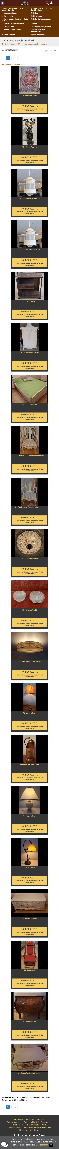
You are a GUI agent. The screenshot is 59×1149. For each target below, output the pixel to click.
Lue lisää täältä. (42, 1145)
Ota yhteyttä (35, 1130)
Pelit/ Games (8, 27)
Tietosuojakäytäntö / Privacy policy (38, 1122)
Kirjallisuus (36, 16)
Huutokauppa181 (13, 44)
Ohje (44, 1125)
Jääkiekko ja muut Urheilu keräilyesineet (42, 9)
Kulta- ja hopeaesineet (41, 19)
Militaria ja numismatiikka (13, 24)
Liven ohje (23, 1130)
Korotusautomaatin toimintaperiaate (37, 1127)
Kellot (34, 13)
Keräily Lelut (7, 16)
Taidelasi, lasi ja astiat (41, 27)
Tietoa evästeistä (14, 1122)
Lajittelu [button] (47, 50)
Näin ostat (29, 1119)
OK (51, 1145)
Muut (34, 24)
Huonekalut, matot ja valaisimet (35, 44)
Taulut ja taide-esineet (11, 30)
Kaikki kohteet (8, 34)
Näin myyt (40, 1119)
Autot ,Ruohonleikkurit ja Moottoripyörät (12, 9)
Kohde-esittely (14, 1127)
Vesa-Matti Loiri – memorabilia (39, 30)
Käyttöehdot (18, 1125)
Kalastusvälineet (9, 13)
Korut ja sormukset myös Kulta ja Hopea (15, 20)
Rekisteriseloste (33, 1125)
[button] (51, 3)
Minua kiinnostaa (38, 35)
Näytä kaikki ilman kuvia (12, 64)
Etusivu (18, 1119)
